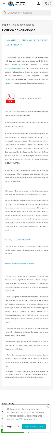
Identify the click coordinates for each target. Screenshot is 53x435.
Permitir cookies (34, 426)
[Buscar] (26, 13)
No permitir (13, 426)
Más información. (28, 419)
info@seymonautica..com (16, 68)
